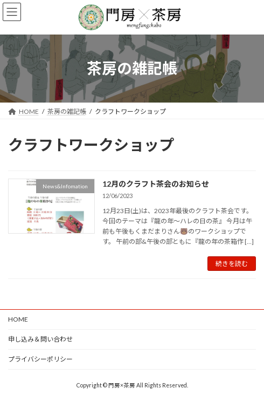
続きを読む (232, 264)
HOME (18, 319)
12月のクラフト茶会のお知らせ (155, 183)
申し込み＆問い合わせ (40, 339)
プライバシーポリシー (40, 359)
